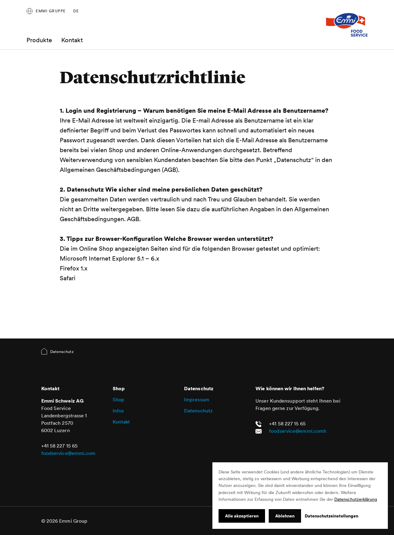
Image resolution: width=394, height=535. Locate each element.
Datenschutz (198, 410)
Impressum (196, 399)
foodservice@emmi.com (68, 453)
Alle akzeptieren (242, 516)
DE (76, 11)
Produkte (39, 40)
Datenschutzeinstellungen (331, 516)
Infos (118, 410)
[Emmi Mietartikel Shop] (347, 24)
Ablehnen (285, 516)
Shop (118, 399)
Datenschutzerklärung (355, 499)
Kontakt (72, 40)
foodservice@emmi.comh (297, 431)
